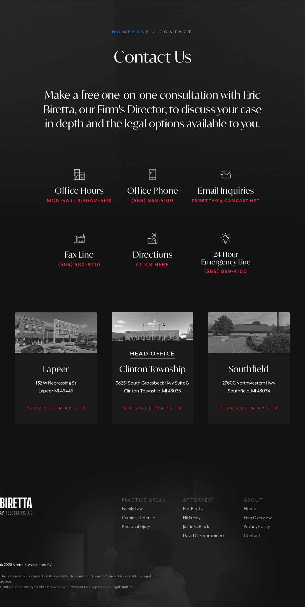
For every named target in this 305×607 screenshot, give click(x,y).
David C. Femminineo (203, 535)
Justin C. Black (196, 526)
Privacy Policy (257, 526)
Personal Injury (136, 526)
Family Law (132, 508)
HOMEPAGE (131, 31)
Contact (252, 535)
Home (250, 508)
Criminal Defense (138, 517)
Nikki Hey (191, 517)
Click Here (152, 264)
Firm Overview (258, 517)
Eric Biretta (194, 508)
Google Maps (56, 408)
